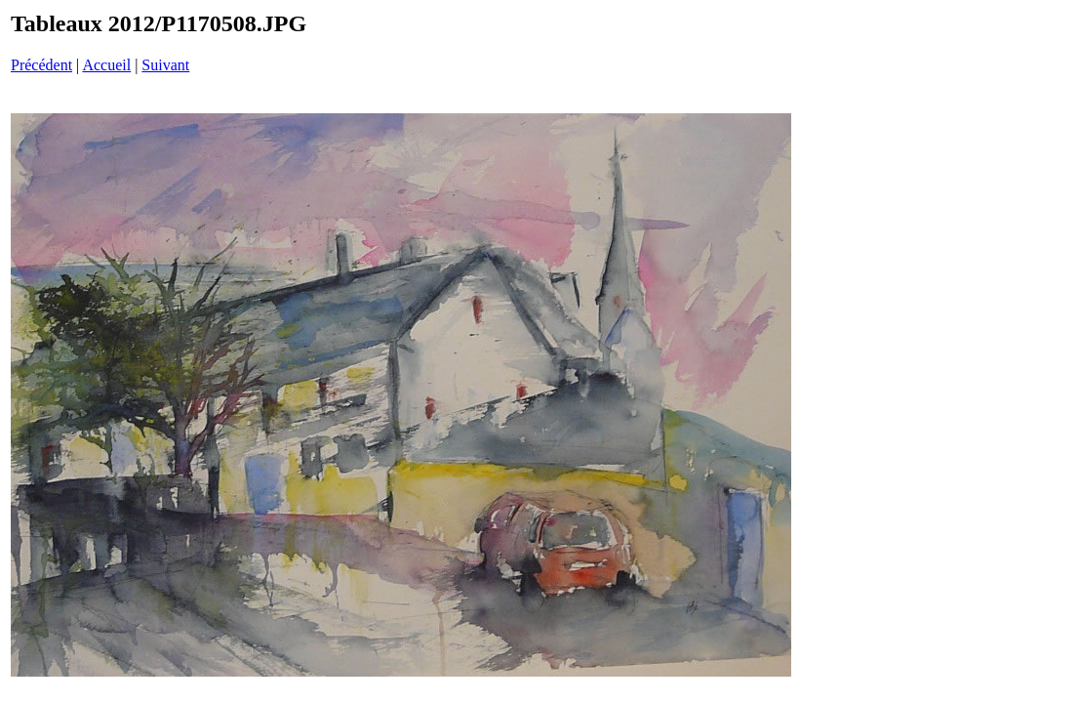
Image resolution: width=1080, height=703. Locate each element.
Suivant (165, 65)
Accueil (106, 65)
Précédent (41, 65)
